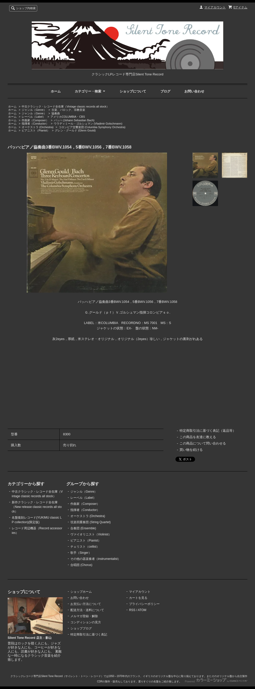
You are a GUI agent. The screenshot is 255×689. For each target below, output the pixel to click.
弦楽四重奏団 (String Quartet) (90, 522)
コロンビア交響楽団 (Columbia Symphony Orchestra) (92, 127)
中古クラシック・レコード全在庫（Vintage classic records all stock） (65, 106)
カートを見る (138, 598)
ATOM (142, 610)
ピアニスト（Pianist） (36, 130)
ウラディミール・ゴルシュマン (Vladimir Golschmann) (88, 123)
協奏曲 (56, 113)
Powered (216, 681)
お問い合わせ (194, 91)
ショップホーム (81, 591)
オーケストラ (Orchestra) (38, 127)
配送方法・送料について (87, 610)
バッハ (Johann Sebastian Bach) (74, 120)
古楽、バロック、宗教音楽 (68, 109)
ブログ (165, 91)
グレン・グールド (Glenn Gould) (75, 130)
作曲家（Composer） (35, 120)
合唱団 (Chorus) (81, 565)
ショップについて (133, 91)
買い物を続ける (191, 450)
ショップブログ (81, 628)
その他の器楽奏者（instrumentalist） (95, 559)
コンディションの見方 (85, 622)
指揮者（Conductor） (35, 123)
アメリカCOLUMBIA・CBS (67, 116)
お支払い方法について (85, 604)
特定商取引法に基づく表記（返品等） (208, 431)
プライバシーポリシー (144, 604)
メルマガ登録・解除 (84, 616)
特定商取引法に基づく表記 (88, 634)
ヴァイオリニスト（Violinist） (90, 534)
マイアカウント (215, 7)
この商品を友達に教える (198, 437)
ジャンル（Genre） (34, 109)
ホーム (56, 91)
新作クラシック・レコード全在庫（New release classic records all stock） (37, 507)
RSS (132, 610)
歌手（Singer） (81, 553)
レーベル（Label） (33, 116)
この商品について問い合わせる (203, 443)
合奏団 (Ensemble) (83, 528)
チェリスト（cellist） (84, 546)
